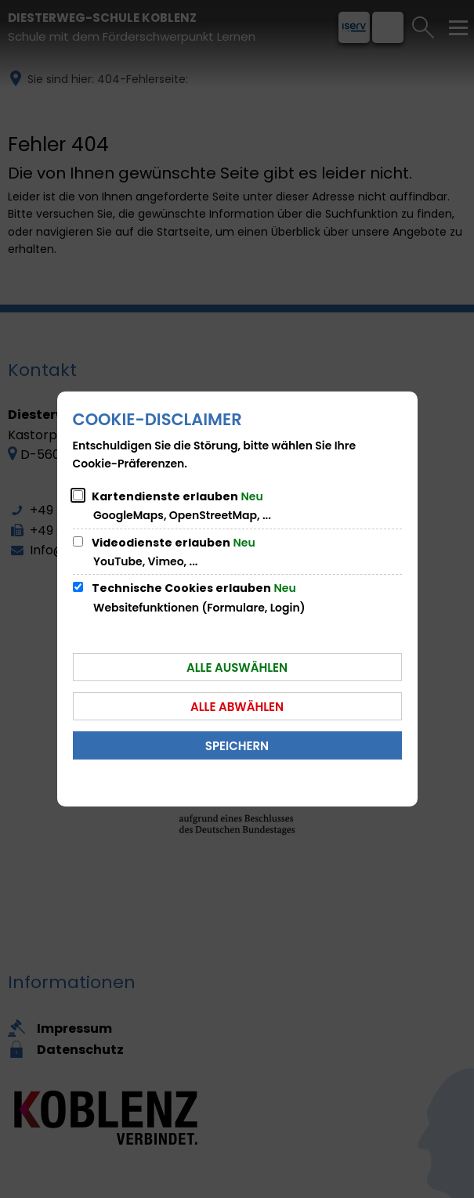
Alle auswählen (237, 667)
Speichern (237, 746)
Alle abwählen (237, 706)
